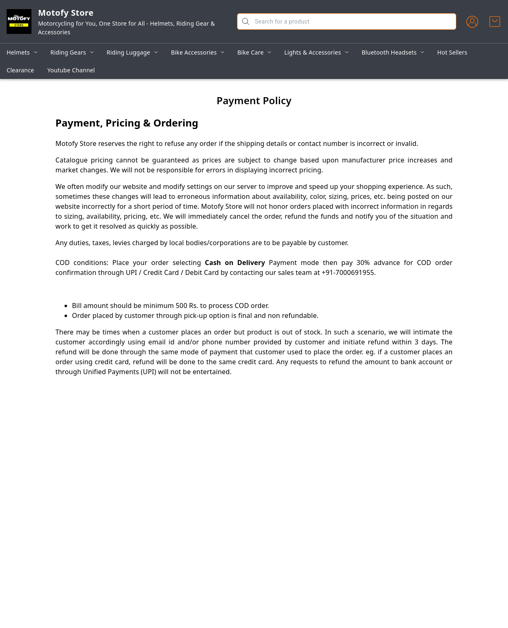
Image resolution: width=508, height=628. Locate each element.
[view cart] (494, 21)
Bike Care (250, 52)
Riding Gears (68, 52)
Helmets (18, 52)
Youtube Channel (71, 70)
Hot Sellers (452, 52)
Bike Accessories (194, 52)
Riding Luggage (128, 52)
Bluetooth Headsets (389, 52)
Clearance (20, 70)
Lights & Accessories (312, 52)
